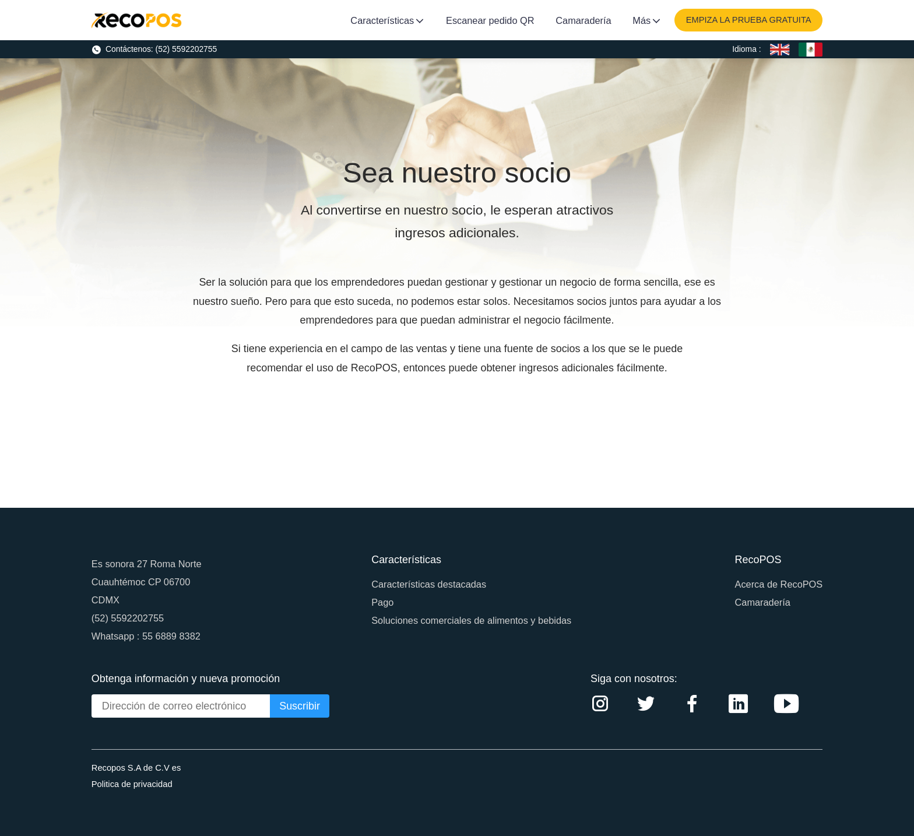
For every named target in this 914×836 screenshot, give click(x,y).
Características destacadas (428, 584)
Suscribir (299, 706)
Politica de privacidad (132, 784)
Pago (382, 602)
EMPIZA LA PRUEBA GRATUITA (748, 19)
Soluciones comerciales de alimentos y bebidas (471, 620)
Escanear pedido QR (490, 20)
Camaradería (583, 20)
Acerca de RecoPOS (779, 584)
